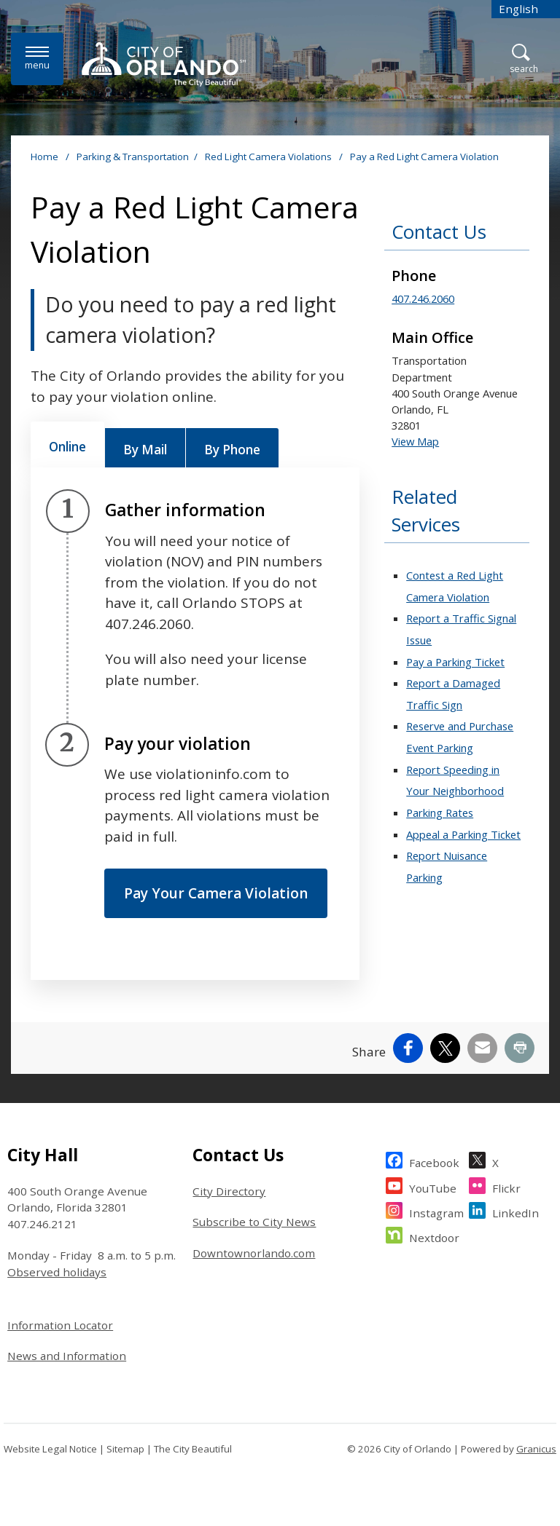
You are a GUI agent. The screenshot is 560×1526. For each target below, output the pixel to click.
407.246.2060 (423, 298)
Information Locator (60, 1325)
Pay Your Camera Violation (216, 893)
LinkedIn (515, 1211)
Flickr (506, 1186)
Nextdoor (434, 1236)
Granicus (536, 1448)
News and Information (66, 1355)
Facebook (434, 1161)
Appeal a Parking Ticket (463, 834)
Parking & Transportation (133, 156)
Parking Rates (439, 812)
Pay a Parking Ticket (455, 662)
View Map (415, 441)
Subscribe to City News (254, 1221)
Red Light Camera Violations (269, 156)
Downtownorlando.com (253, 1253)
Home (44, 156)
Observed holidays (56, 1272)
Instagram (436, 1211)
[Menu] (37, 58)
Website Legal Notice (50, 1448)
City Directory (228, 1191)
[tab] (67, 445)
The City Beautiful (193, 1448)
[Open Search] (524, 59)
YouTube (432, 1186)
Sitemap (125, 1448)
